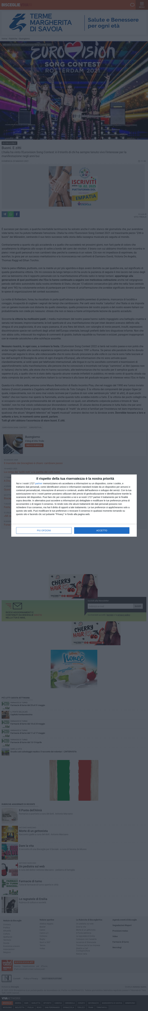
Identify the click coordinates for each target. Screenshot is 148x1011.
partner (38, 483)
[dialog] (74, 505)
